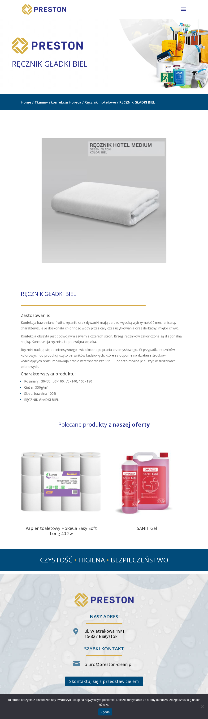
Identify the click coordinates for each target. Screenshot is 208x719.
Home (26, 102)
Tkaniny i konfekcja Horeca (58, 102)
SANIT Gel (147, 528)
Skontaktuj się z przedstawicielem (104, 681)
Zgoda (105, 712)
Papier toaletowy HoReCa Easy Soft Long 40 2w (61, 530)
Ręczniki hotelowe (100, 102)
